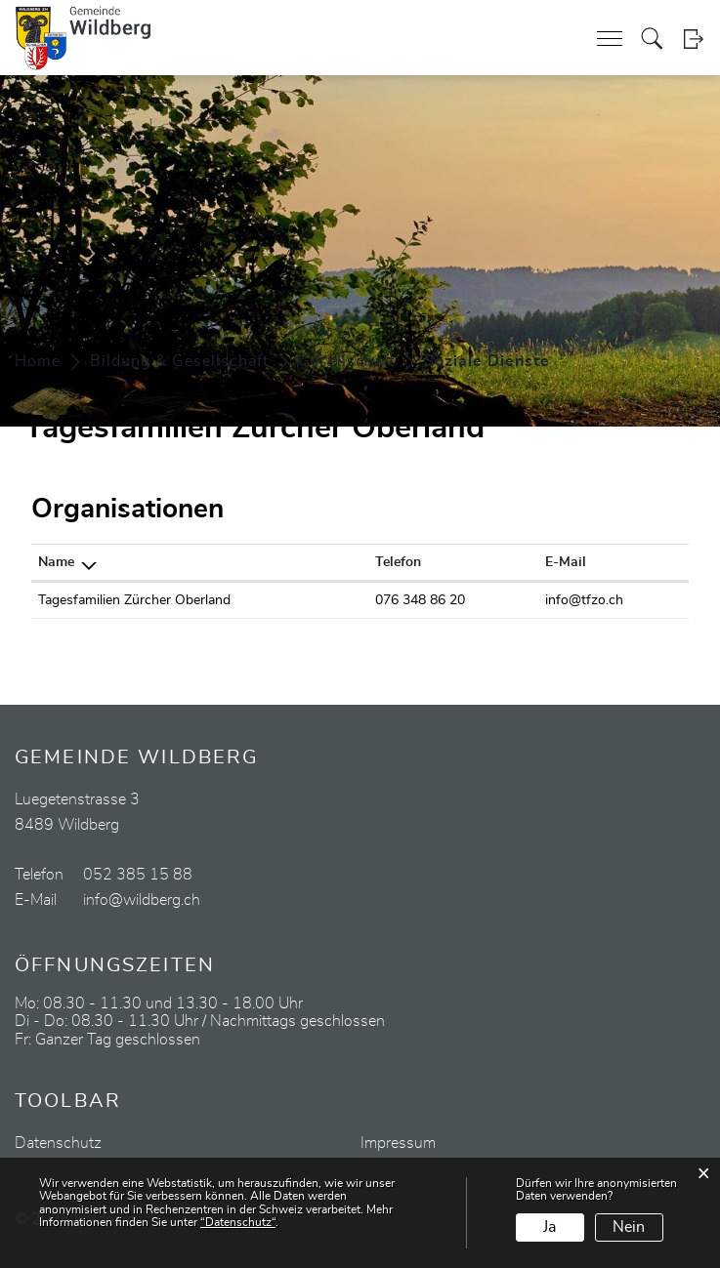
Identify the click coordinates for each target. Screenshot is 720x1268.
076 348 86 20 (420, 600)
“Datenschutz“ (237, 1222)
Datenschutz (58, 1143)
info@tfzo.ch (584, 600)
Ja (549, 1227)
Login (693, 38)
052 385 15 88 (137, 874)
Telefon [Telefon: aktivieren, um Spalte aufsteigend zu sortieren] (398, 562)
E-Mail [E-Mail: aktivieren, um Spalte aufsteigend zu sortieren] (565, 562)
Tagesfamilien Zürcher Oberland (134, 600)
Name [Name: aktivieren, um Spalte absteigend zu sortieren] (56, 562)
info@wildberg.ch (141, 900)
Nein (629, 1227)
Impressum (398, 1143)
